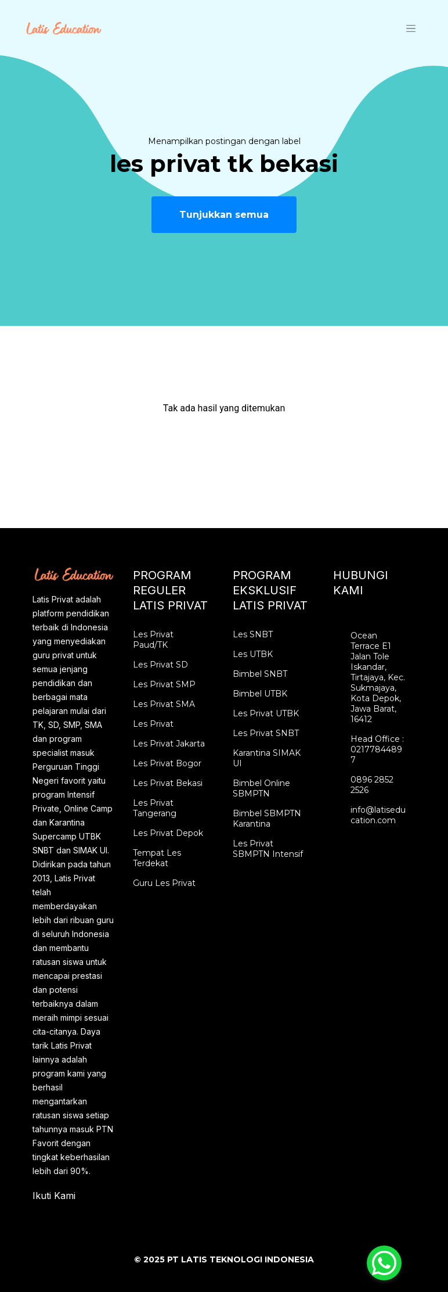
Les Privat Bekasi (168, 783)
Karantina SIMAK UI (267, 758)
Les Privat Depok (168, 833)
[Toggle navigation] (411, 28)
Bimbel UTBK (260, 693)
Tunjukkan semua (224, 214)
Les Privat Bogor (167, 763)
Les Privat (153, 724)
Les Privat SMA (164, 704)
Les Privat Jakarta (169, 743)
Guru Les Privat (164, 883)
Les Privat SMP (164, 684)
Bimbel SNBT (260, 674)
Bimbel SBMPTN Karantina (267, 818)
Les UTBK (253, 654)
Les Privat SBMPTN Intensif (268, 848)
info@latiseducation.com (378, 815)
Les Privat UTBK (266, 713)
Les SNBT (253, 634)
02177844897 (376, 754)
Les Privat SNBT (266, 733)
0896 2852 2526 (372, 784)
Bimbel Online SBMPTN (261, 788)
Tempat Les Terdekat (157, 858)
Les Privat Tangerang (154, 808)
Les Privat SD (160, 664)
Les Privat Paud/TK (153, 639)
